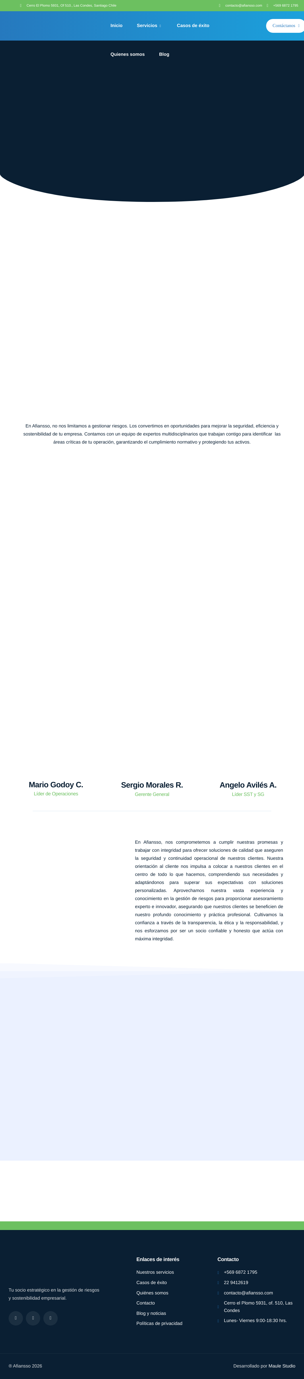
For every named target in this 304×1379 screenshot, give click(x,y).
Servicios (149, 26)
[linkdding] (50, 1318)
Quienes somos (128, 54)
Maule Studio (282, 1366)
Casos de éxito (193, 26)
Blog (164, 54)
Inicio (117, 26)
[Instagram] (33, 1318)
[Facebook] (16, 1318)
